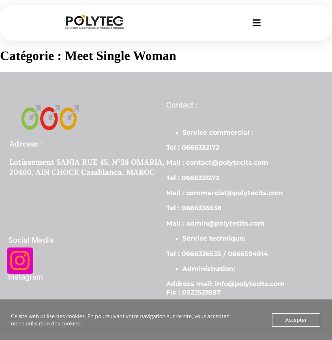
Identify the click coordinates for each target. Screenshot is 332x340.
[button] (256, 22)
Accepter (296, 319)
